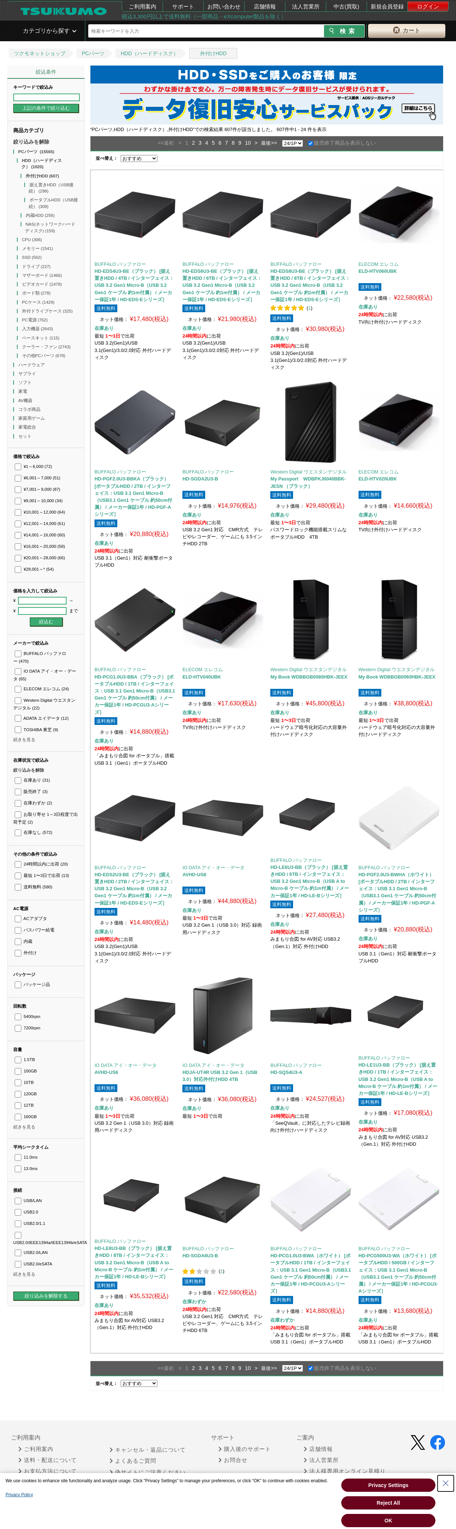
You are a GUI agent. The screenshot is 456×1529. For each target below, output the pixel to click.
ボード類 (36, 293)
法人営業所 (306, 6)
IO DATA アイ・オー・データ (213, 867)
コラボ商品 (30, 409)
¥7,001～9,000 (37, 489)
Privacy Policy (19, 1494)
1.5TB (25, 1059)
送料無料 (33, 887)
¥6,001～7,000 (37, 478)
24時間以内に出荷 (41, 864)
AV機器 (26, 400)
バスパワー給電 (34, 930)
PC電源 (35, 320)
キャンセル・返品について (148, 1450)
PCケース (38, 302)
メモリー (37, 248)
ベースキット (41, 338)
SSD (32, 257)
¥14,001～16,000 (40, 535)
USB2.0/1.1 (30, 1223)
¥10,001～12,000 (40, 512)
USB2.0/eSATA (33, 1264)
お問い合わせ (224, 6)
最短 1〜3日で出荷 (42, 875)
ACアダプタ (31, 918)
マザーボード (42, 275)
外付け (26, 953)
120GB (26, 1094)
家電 (23, 391)
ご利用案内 (142, 6)
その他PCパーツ (43, 355)
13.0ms (26, 1168)
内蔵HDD (40, 215)
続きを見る (24, 739)
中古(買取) (346, 6)
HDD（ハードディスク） (149, 53)
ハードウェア (32, 365)
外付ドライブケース (47, 311)
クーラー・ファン (46, 347)
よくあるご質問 (133, 1461)
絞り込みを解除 (31, 142)
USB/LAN (28, 1200)
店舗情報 (265, 6)
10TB (24, 1082)
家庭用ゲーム (32, 418)
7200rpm (27, 1028)
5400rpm (27, 1016)
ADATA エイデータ (42, 718)
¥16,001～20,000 (40, 546)
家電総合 (27, 427)
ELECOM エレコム (42, 689)
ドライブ (36, 266)
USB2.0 (26, 1212)
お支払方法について (47, 1471)
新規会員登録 (387, 6)
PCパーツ (93, 53)
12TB (24, 1105)
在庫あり (32, 780)
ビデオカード (42, 284)
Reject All (388, 1503)
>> (274, 143)
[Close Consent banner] (446, 1483)
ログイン (428, 6)
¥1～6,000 (33, 466)
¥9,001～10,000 (39, 500)
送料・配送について (47, 1460)
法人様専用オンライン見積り (345, 1471)
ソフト (25, 382)
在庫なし (33, 832)
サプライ (27, 373)
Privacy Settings (388, 1485)
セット (25, 436)
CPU (32, 239)
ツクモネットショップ (39, 53)
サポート (183, 6)
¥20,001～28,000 (40, 558)
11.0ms (26, 1157)
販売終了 (31, 791)
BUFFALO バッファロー (120, 264)
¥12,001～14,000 (40, 523)
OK (388, 1520)
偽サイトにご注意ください (148, 1472)
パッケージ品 (32, 984)
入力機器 (37, 329)
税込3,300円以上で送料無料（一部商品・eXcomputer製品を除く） (204, 16)
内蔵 (23, 941)
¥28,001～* (34, 569)
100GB (26, 1071)
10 (248, 143)
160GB (26, 1116)
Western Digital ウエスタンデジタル (308, 472)
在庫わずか (33, 803)
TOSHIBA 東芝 (36, 729)
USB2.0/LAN (31, 1252)
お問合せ (232, 1460)
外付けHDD (213, 53)
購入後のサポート (244, 1449)
